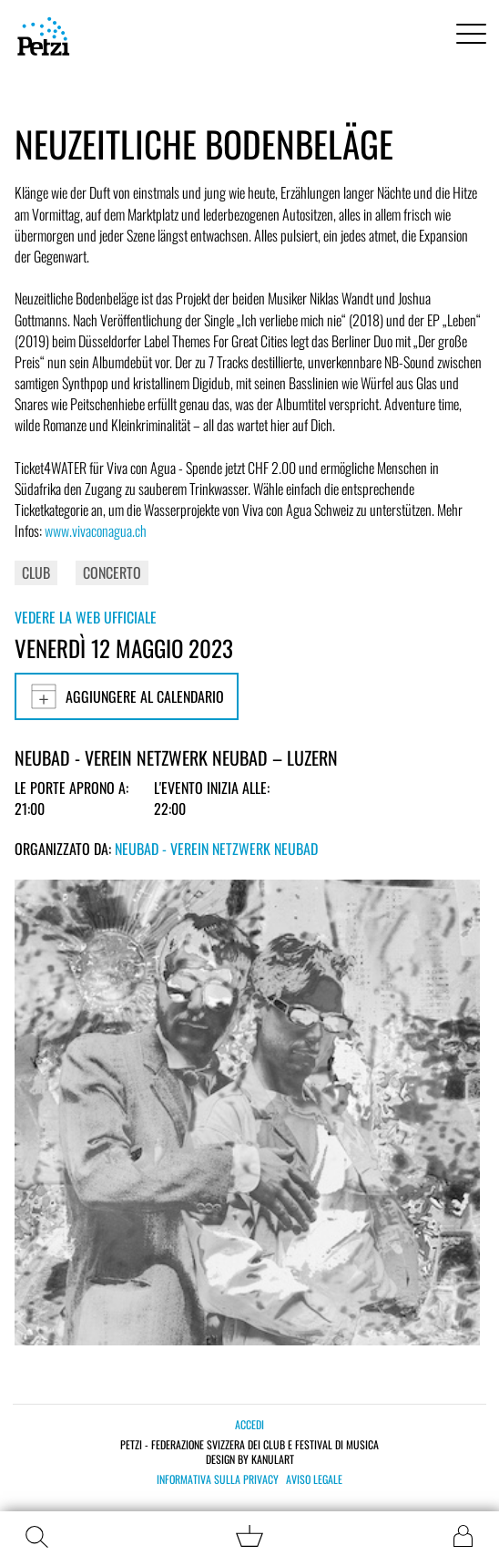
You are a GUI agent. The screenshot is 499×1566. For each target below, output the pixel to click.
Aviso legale (314, 1479)
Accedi (249, 1424)
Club (36, 572)
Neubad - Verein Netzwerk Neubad (216, 849)
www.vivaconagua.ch (96, 530)
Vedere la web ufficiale (86, 617)
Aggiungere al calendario (126, 696)
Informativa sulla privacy (218, 1479)
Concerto (112, 572)
